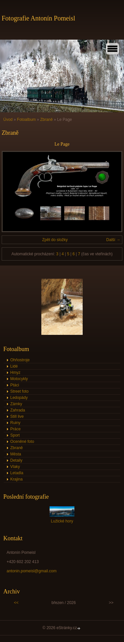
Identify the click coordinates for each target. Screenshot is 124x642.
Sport (15, 435)
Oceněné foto (22, 441)
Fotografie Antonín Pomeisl (38, 18)
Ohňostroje (20, 360)
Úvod (8, 119)
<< (16, 602)
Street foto (19, 391)
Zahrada (17, 410)
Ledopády (19, 397)
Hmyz (15, 372)
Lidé (14, 366)
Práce (15, 429)
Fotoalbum (26, 119)
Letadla (16, 473)
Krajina (16, 479)
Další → (113, 239)
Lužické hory (62, 521)
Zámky (16, 404)
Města (15, 454)
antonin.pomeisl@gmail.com (32, 571)
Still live (17, 416)
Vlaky (15, 466)
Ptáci (14, 385)
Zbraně (46, 119)
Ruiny (15, 422)
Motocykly (19, 378)
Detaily (16, 460)
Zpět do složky (54, 239)
